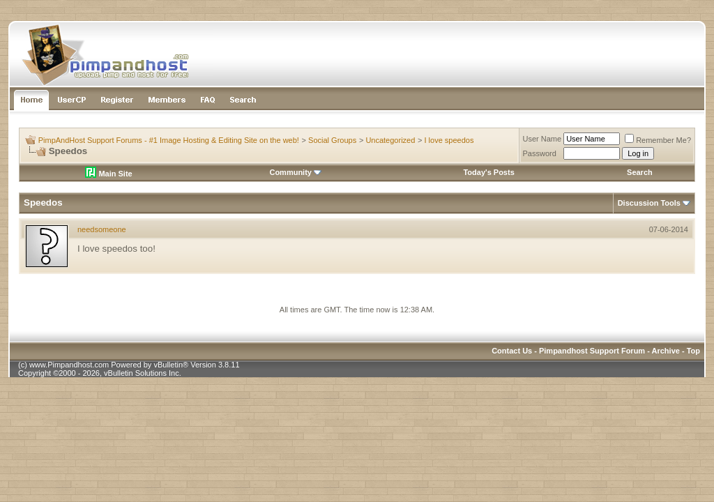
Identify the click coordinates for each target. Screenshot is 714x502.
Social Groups (332, 140)
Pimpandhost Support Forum (592, 351)
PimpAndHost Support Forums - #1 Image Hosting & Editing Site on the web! (168, 140)
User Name (542, 139)
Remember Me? (658, 140)
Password (539, 153)
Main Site (108, 173)
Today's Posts (488, 172)
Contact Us (512, 351)
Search (640, 172)
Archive (666, 351)
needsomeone (101, 229)
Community (295, 172)
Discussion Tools (649, 203)
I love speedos (449, 140)
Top (693, 351)
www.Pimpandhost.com (69, 364)
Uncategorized (390, 140)
